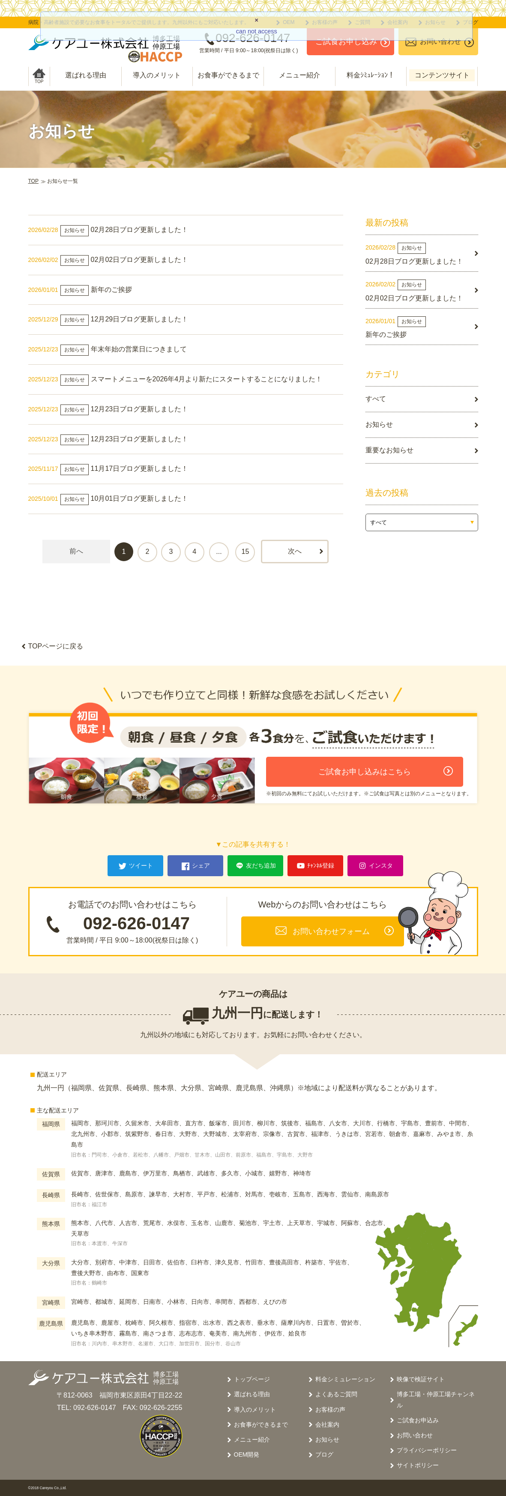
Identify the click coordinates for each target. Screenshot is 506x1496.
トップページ (252, 1379)
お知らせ (327, 1439)
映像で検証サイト (421, 1379)
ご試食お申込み (418, 1420)
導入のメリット (157, 75)
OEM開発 (247, 1454)
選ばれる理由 (85, 75)
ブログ (324, 1454)
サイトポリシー (418, 1465)
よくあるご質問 (336, 1394)
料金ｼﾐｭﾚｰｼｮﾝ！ (371, 75)
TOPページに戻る (56, 646)
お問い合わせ (415, 1435)
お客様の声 (330, 1409)
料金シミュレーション (345, 1379)
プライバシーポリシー (427, 1450)
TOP (33, 181)
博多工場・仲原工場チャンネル (436, 1399)
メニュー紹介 (299, 75)
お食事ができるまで (228, 75)
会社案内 (327, 1424)
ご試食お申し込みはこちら (364, 771)
